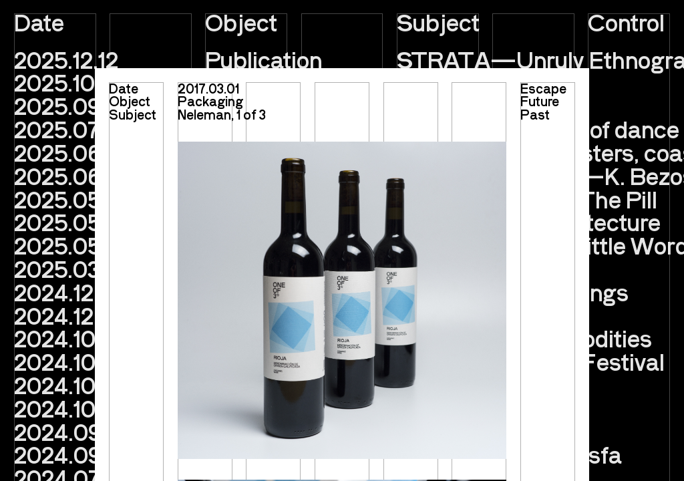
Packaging (210, 101)
